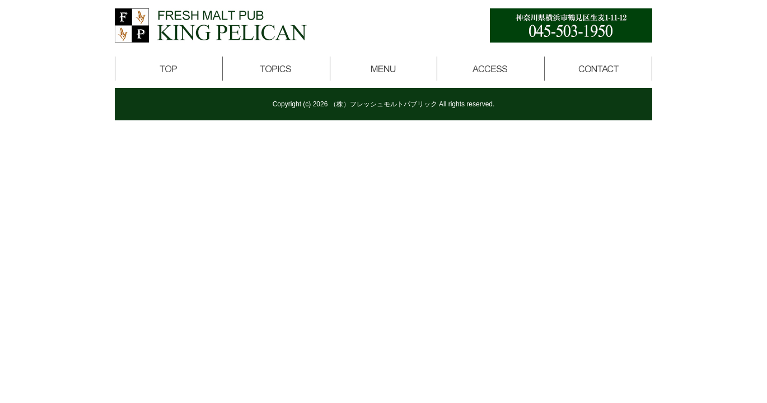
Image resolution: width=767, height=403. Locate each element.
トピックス (276, 69)
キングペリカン (211, 25)
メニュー (383, 69)
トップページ (168, 69)
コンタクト (598, 69)
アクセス (491, 69)
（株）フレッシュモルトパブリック (383, 104)
